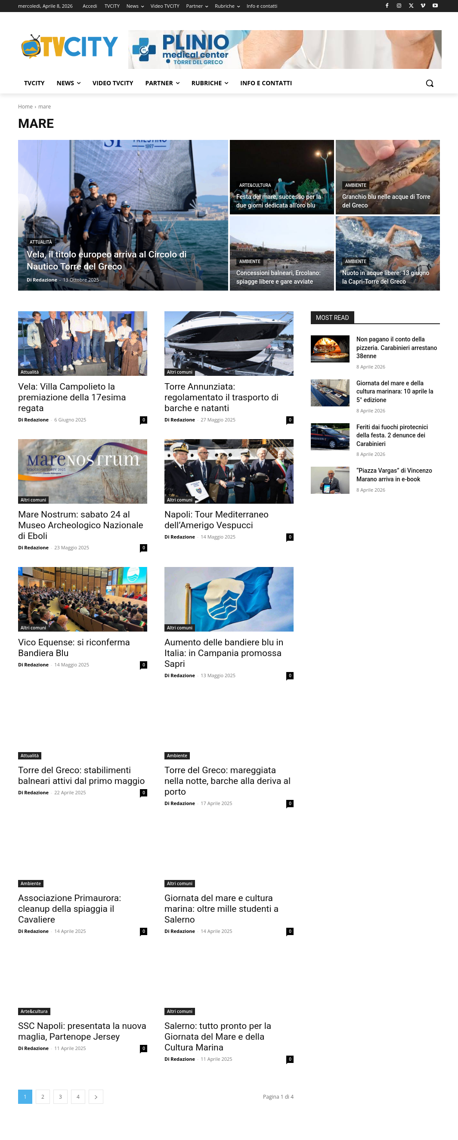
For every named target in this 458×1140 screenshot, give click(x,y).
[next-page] (96, 1097)
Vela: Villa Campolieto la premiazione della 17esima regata (72, 397)
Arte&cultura (255, 185)
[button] (429, 83)
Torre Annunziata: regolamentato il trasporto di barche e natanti (221, 397)
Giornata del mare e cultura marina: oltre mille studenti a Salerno (221, 909)
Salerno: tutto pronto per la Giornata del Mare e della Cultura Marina (217, 1037)
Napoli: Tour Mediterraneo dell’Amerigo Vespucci (216, 519)
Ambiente (355, 185)
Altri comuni (179, 372)
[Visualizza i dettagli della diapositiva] (285, 49)
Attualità (41, 242)
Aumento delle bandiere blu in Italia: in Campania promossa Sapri (223, 653)
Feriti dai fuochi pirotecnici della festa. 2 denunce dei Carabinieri (392, 435)
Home (25, 106)
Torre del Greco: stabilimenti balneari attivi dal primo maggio (81, 775)
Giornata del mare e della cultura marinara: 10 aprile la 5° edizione (394, 391)
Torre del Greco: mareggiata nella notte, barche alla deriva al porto (227, 781)
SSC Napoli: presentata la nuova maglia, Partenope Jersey (82, 1031)
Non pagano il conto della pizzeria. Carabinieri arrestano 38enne (396, 347)
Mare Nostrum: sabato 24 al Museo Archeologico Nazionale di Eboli (80, 525)
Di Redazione (33, 419)
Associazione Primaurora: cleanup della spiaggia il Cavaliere (69, 909)
